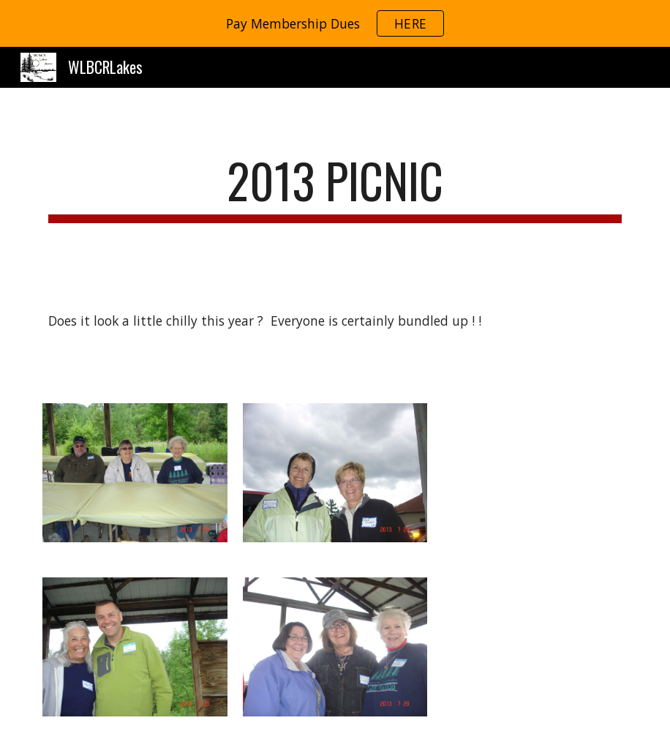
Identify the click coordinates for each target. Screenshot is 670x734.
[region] (335, 23)
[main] (335, 187)
